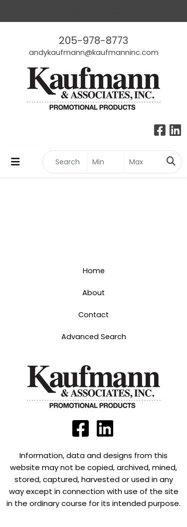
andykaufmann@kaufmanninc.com (94, 52)
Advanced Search (93, 337)
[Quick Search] (64, 161)
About (93, 293)
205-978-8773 (93, 40)
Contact (93, 315)
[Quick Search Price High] (142, 161)
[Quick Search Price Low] (105, 161)
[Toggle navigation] (15, 162)
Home (94, 271)
